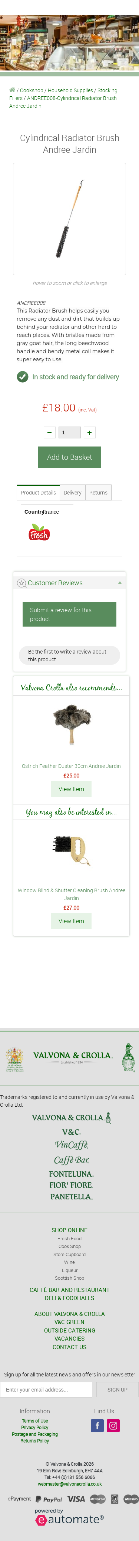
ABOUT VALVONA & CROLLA (69, 1313)
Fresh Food (69, 1238)
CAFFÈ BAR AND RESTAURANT (70, 1289)
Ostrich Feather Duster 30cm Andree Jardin (71, 765)
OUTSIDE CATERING (69, 1330)
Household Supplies (70, 90)
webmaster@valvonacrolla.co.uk (70, 1484)
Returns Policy (34, 1441)
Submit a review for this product (61, 614)
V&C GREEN (69, 1321)
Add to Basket (69, 457)
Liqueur (69, 1270)
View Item (71, 789)
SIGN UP (117, 1389)
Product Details (38, 492)
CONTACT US (69, 1347)
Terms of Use (35, 1421)
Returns (98, 492)
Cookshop (31, 90)
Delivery (73, 492)
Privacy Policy (34, 1427)
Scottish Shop (69, 1278)
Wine (69, 1262)
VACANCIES (69, 1338)
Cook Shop (70, 1246)
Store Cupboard (69, 1254)
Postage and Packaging (35, 1434)
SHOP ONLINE (69, 1230)
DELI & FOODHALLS (69, 1298)
